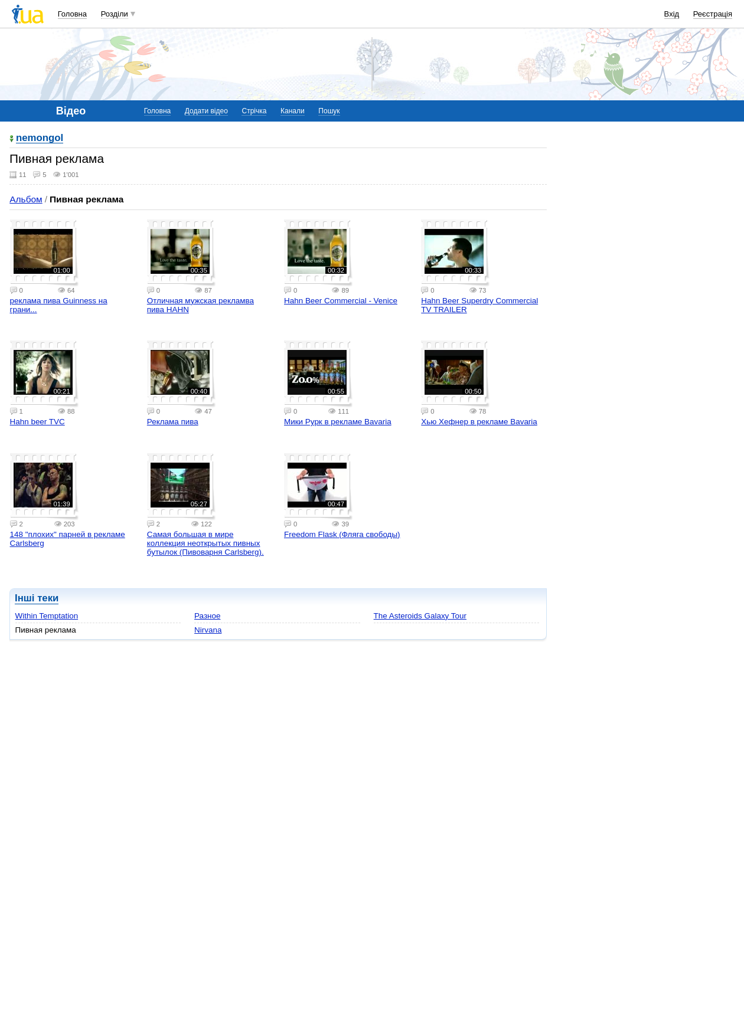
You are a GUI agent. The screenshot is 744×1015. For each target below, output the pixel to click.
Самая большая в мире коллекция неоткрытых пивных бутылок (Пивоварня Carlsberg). (205, 543)
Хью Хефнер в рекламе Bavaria (479, 421)
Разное (207, 615)
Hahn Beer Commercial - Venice (340, 300)
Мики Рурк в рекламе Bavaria (337, 421)
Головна (72, 13)
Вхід (672, 13)
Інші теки (36, 598)
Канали (292, 111)
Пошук (329, 111)
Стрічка (254, 111)
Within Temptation (47, 615)
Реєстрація (712, 13)
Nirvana (207, 630)
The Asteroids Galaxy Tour (420, 615)
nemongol (39, 138)
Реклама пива (172, 421)
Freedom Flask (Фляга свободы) (342, 534)
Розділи (114, 13)
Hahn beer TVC (37, 421)
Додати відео (206, 111)
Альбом (25, 199)
